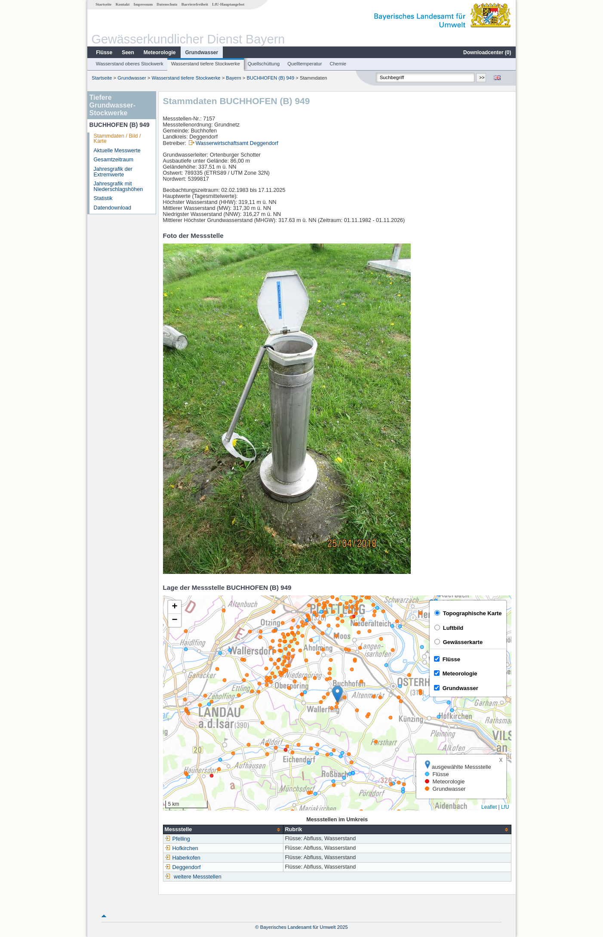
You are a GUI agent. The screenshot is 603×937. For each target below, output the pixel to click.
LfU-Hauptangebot (228, 4)
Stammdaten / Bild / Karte (117, 139)
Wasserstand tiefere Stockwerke (205, 63)
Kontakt (123, 4)
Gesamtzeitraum (113, 160)
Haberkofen (182, 858)
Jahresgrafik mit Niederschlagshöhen (118, 186)
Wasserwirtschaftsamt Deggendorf (237, 143)
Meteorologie (160, 52)
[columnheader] (223, 829)
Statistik (103, 198)
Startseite (103, 4)
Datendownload (113, 208)
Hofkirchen (181, 848)
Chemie (338, 63)
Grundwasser (201, 52)
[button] (337, 694)
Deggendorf (183, 867)
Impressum (143, 4)
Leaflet (489, 807)
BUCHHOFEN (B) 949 (271, 77)
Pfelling (177, 839)
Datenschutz (167, 4)
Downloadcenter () (487, 52)
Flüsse (104, 52)
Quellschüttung (264, 63)
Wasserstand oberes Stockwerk (129, 63)
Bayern (233, 77)
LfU (505, 807)
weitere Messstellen (198, 877)
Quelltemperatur (304, 63)
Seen (128, 52)
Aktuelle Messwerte (117, 151)
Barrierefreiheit (195, 4)
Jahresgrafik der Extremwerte (113, 172)
